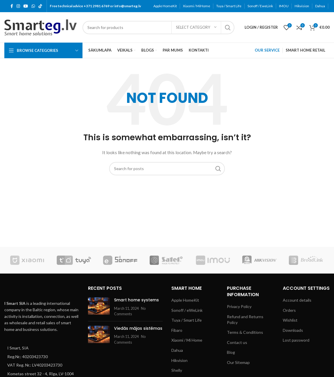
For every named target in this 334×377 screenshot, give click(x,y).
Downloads (293, 330)
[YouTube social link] (26, 6)
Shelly (176, 370)
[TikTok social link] (40, 6)
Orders (289, 310)
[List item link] (41, 348)
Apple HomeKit (185, 300)
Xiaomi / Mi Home (186, 340)
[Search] (158, 27)
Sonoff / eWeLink (187, 310)
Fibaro (176, 330)
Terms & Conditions (245, 332)
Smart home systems (136, 300)
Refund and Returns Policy (245, 319)
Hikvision (179, 360)
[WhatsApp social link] (33, 6)
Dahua (177, 350)
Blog (231, 352)
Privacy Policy (239, 306)
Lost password (296, 340)
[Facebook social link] (12, 6)
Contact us (237, 342)
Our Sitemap (238, 362)
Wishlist (290, 320)
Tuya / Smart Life (186, 320)
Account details (297, 300)
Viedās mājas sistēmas (138, 328)
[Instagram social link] (18, 6)
